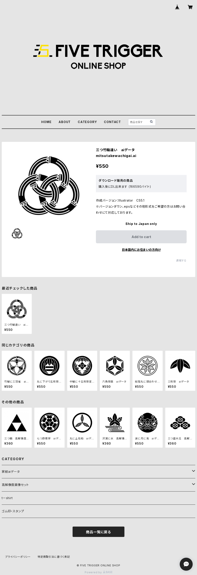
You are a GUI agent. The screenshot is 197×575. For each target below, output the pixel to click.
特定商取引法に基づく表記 (54, 556)
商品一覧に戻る (98, 532)
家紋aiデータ (11, 471)
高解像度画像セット (15, 485)
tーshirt (7, 498)
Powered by (98, 572)
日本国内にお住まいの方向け (141, 249)
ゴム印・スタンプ (13, 511)
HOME (46, 122)
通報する (181, 260)
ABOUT (65, 122)
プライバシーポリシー (18, 556)
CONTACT (112, 122)
